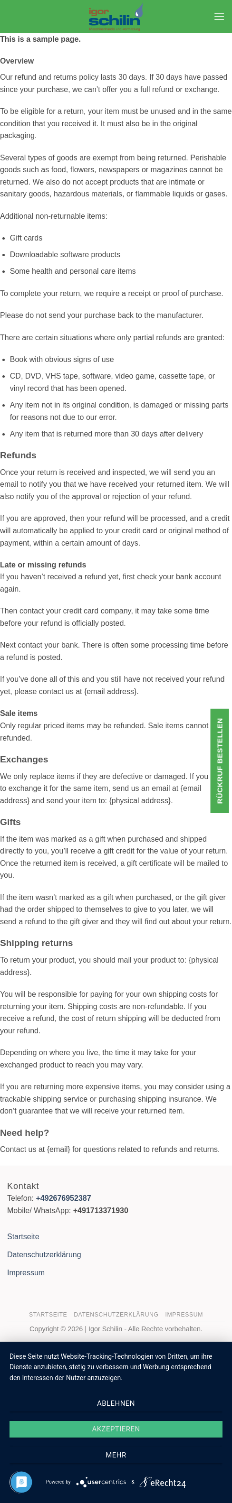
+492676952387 (63, 1198)
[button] (219, 16)
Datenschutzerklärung (44, 1255)
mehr (116, 1455)
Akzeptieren (116, 1429)
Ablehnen (116, 1403)
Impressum (26, 1273)
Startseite (23, 1237)
